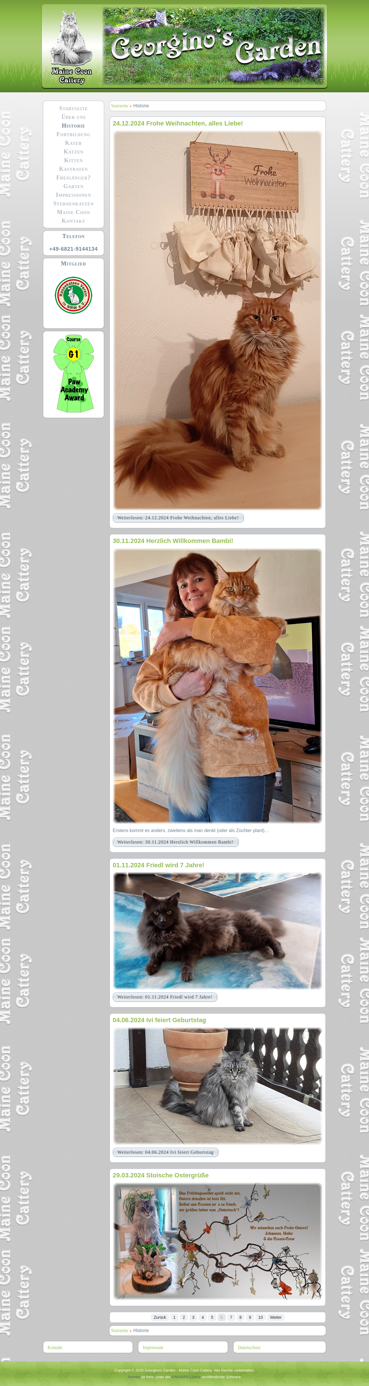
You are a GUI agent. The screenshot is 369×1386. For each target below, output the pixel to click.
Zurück (160, 1317)
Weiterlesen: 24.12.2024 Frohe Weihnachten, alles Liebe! (178, 517)
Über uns (73, 117)
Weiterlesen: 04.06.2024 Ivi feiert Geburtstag (165, 1152)
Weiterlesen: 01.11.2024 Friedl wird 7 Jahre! (164, 996)
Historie (73, 125)
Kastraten (73, 169)
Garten (73, 186)
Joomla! (133, 1377)
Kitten (73, 160)
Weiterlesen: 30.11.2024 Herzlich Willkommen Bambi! (175, 842)
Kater (73, 143)
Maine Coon (73, 212)
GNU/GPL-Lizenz (186, 1377)
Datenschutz (249, 1347)
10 (260, 1317)
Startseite (73, 108)
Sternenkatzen (73, 203)
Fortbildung (74, 134)
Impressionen (73, 195)
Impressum (153, 1347)
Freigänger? (73, 177)
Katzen (74, 151)
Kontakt (73, 221)
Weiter (276, 1317)
